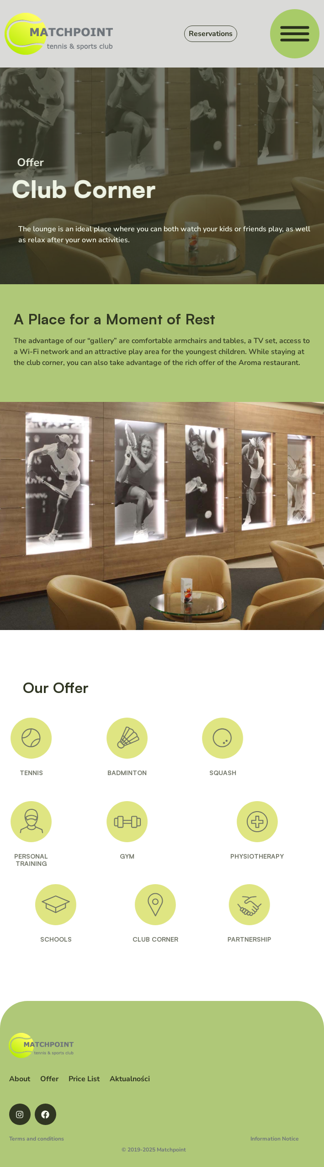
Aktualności (130, 1079)
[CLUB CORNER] (169, 904)
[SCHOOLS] (68, 904)
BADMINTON (113, 772)
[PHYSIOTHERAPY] (274, 821)
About (19, 1079)
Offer (49, 1079)
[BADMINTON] (113, 738)
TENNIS (18, 772)
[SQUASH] (209, 738)
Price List (84, 1079)
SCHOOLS (69, 939)
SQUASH (210, 772)
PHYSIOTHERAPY (274, 856)
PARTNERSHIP (263, 939)
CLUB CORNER (169, 939)
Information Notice (274, 1138)
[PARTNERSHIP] (263, 904)
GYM (113, 856)
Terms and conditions (36, 1138)
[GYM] (113, 821)
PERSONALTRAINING (18, 860)
